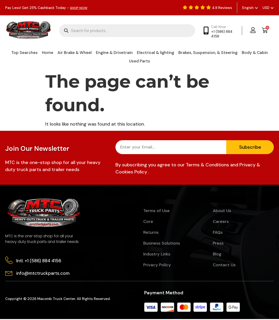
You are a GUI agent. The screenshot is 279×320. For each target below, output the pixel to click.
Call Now (218, 27)
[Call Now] (206, 30)
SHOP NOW (79, 7)
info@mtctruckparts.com (43, 274)
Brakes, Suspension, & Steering (208, 52)
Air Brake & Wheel (74, 52)
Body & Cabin (255, 52)
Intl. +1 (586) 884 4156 (39, 261)
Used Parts (139, 61)
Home (47, 52)
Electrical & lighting (155, 52)
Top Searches (24, 52)
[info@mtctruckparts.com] (9, 273)
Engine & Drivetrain (114, 52)
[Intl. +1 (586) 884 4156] (9, 260)
